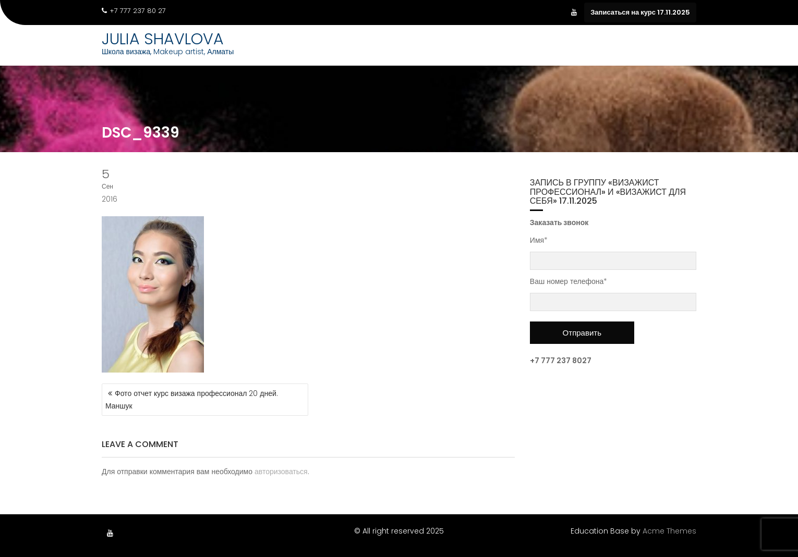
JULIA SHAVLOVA (163, 39)
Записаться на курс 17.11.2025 (640, 12)
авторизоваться (281, 471)
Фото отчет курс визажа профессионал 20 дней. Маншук (191, 399)
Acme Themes (669, 531)
